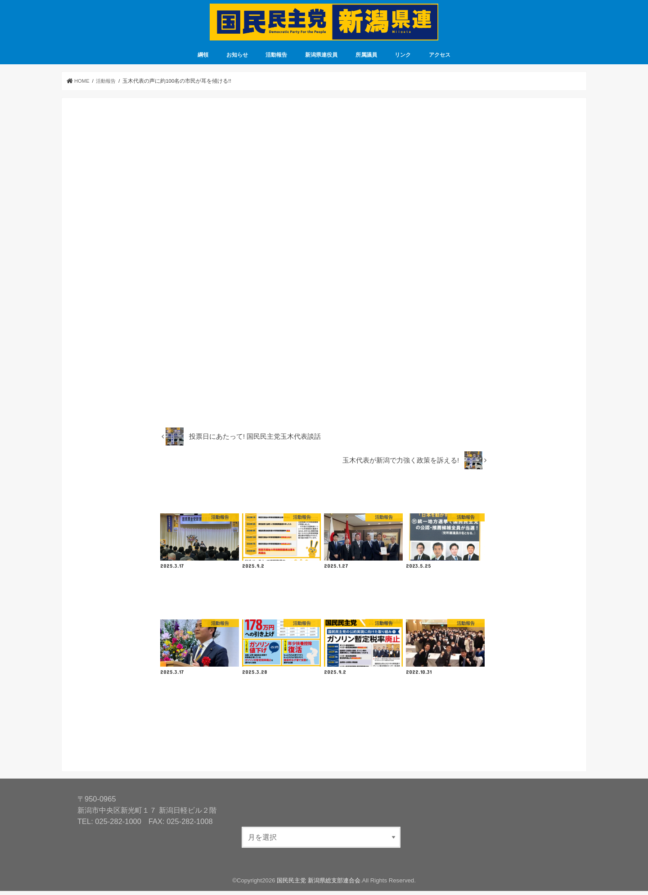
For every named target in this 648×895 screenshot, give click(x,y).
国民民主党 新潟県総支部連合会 (318, 884)
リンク (403, 59)
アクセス (439, 59)
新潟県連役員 (321, 59)
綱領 (203, 59)
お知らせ (237, 59)
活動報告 (276, 59)
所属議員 (366, 59)
